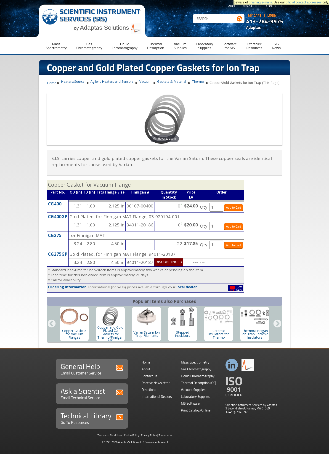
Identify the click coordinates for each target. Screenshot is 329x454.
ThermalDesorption (155, 45)
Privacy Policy (149, 435)
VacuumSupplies (180, 45)
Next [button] (277, 324)
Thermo (198, 81)
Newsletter (252, 6)
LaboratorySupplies (204, 45)
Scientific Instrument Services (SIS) (100, 15)
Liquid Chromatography (198, 376)
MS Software (190, 403)
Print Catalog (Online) (196, 410)
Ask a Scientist (92, 393)
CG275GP (57, 254)
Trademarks (165, 435)
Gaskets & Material (171, 81)
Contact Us (274, 6)
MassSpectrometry (56, 45)
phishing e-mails (260, 2)
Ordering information (67, 287)
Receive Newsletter (156, 382)
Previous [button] (51, 324)
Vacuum (145, 81)
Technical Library (92, 417)
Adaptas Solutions (111, 27)
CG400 (54, 204)
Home (51, 83)
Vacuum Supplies (193, 389)
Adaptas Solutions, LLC (131, 442)
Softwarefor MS (230, 45)
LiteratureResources (254, 45)
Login (272, 15)
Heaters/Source (73, 81)
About (233, 6)
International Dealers (157, 396)
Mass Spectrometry (195, 362)
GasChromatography (89, 45)
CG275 (54, 235)
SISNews (276, 45)
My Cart (254, 15)
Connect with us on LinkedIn (232, 365)
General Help (92, 368)
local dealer (186, 287)
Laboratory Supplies (195, 396)
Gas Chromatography (196, 369)
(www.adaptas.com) (156, 442)
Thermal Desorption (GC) (198, 382)
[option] (74, 324)
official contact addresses (304, 2)
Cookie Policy (131, 435)
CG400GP (57, 217)
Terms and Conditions (109, 435)
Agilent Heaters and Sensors (111, 81)
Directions (149, 389)
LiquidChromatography (125, 45)
